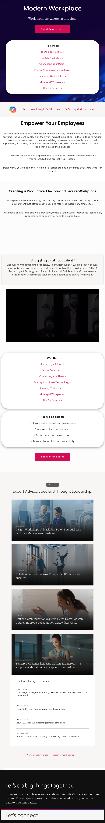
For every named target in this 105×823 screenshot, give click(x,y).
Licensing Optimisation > (52, 76)
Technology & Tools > (52, 52)
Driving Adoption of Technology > (52, 70)
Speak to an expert (52, 29)
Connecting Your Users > (52, 64)
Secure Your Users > (52, 58)
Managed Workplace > (52, 82)
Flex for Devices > (52, 88)
